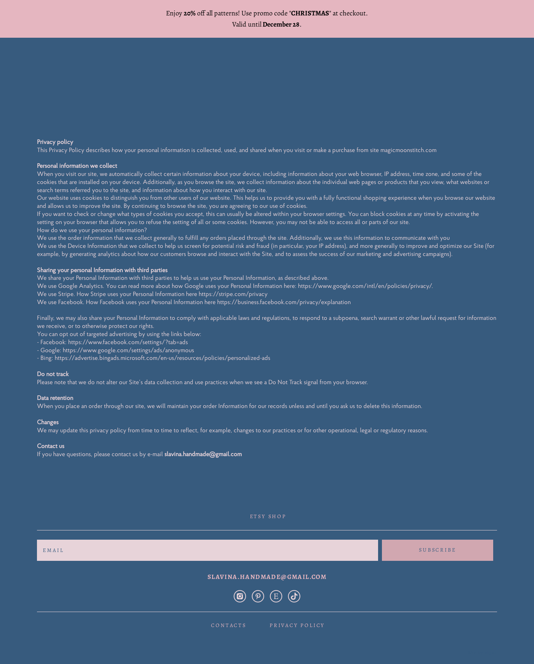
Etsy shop (268, 509)
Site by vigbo (482, 646)
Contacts (228, 618)
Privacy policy (297, 618)
